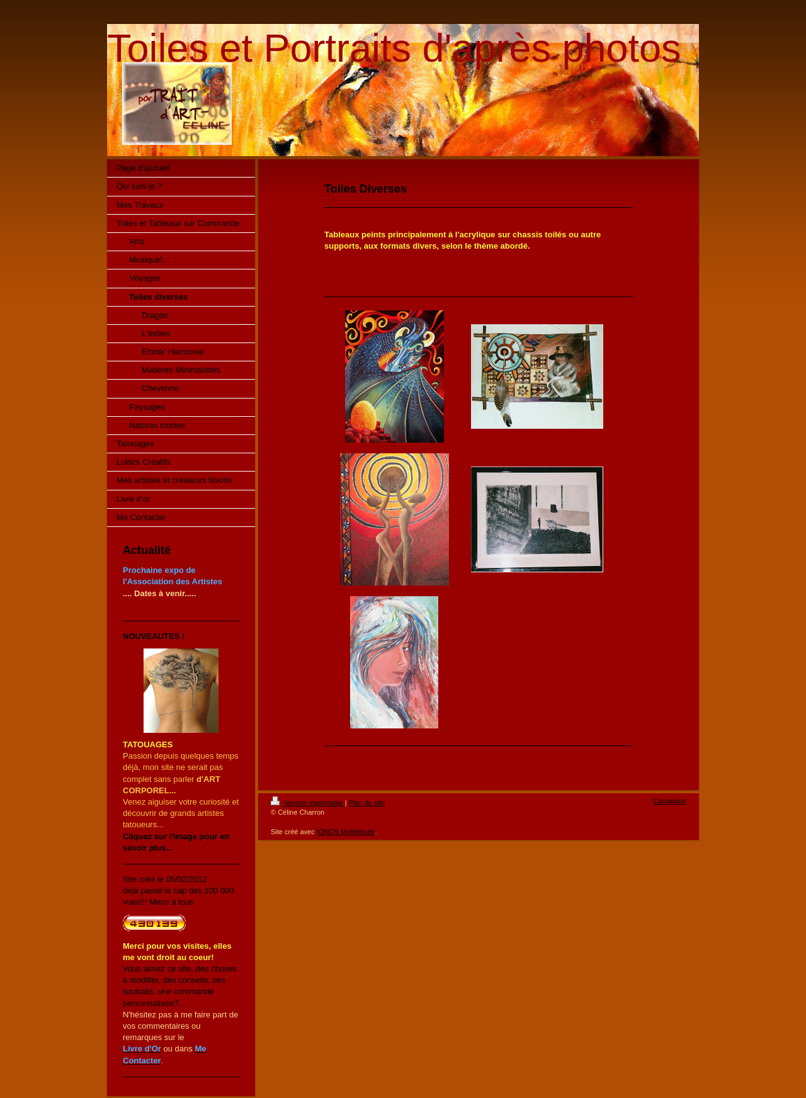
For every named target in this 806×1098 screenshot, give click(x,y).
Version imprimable (308, 803)
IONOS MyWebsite (346, 831)
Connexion (669, 801)
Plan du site (367, 803)
